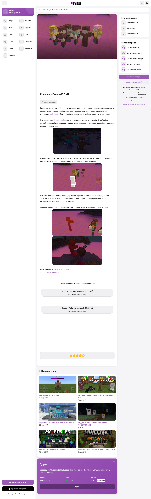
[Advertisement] (77, 75)
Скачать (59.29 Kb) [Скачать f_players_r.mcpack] (77, 309)
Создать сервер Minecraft (134, 82)
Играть (77, 487)
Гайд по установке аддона (50, 272)
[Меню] (4, 3)
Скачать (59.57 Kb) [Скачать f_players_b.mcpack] (77, 292)
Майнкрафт (54, 114)
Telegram (24, 494)
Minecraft (57, 120)
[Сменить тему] (147, 3)
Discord (17, 494)
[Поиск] (142, 3)
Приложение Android (17, 482)
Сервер (10, 494)
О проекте (134, 101)
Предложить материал (134, 77)
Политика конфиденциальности (134, 104)
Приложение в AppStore (17, 489)
